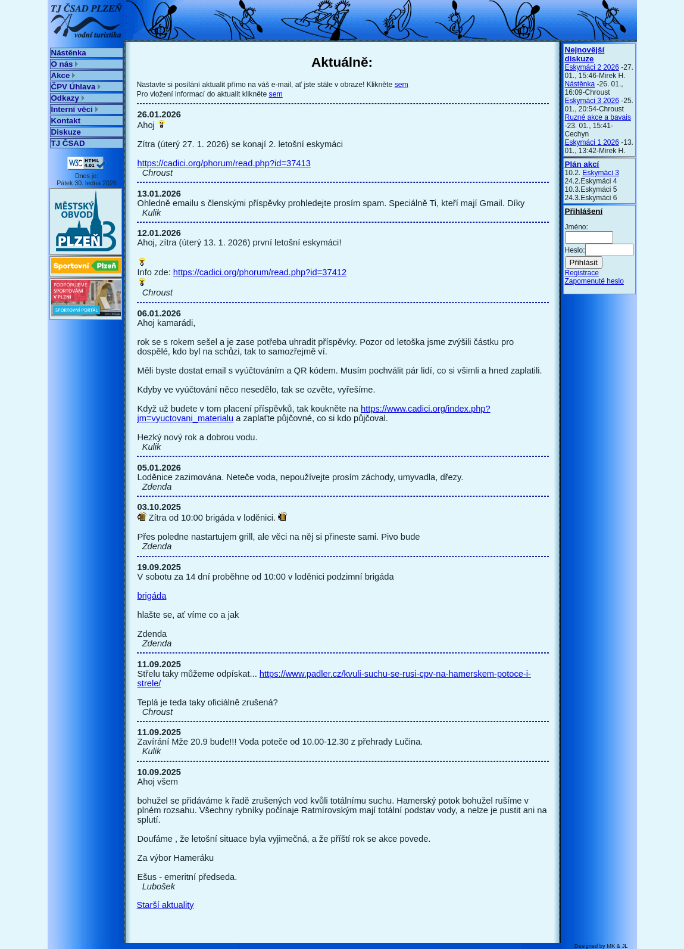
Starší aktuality (165, 905)
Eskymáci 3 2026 (592, 101)
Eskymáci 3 (601, 173)
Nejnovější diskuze (585, 54)
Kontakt (66, 120)
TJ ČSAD (68, 143)
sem (401, 84)
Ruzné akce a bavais (598, 117)
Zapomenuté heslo (594, 281)
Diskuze (66, 131)
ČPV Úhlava (76, 86)
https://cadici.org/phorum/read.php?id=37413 (224, 163)
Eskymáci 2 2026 (592, 67)
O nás (65, 64)
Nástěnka (68, 52)
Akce (63, 75)
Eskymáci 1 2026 (592, 142)
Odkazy (68, 98)
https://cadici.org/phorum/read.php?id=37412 (259, 272)
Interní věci (74, 109)
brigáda (152, 595)
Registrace (582, 273)
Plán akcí (582, 164)
